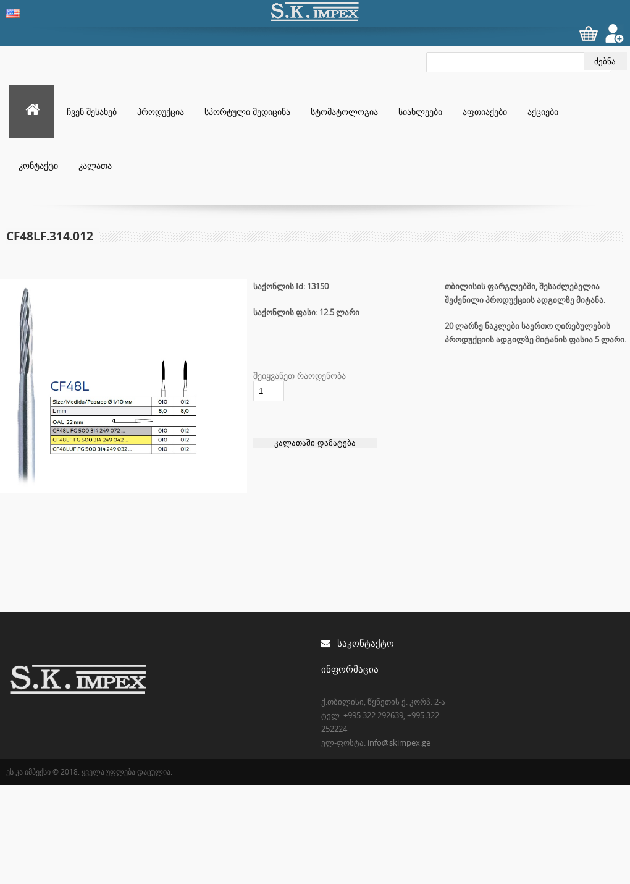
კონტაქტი (38, 165)
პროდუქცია (160, 111)
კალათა (95, 165)
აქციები (542, 111)
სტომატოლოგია (344, 111)
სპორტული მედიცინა (247, 111)
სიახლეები (420, 111)
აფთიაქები (485, 111)
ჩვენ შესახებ (92, 111)
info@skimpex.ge (399, 742)
